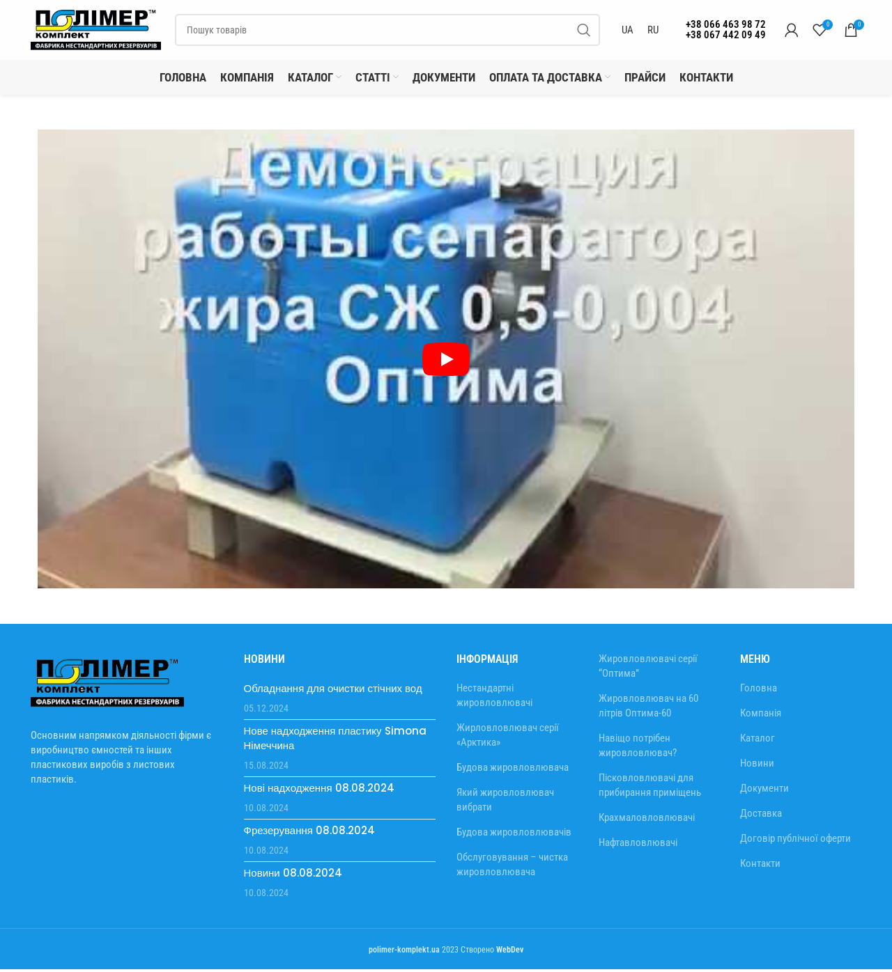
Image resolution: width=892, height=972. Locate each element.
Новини (757, 766)
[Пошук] (388, 31)
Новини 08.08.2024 (293, 875)
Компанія (760, 716)
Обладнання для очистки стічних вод (333, 691)
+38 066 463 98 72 (726, 25)
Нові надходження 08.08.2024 (319, 790)
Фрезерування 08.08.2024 (309, 833)
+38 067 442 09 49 (726, 36)
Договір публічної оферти (795, 841)
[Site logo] (97, 30)
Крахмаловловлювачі (647, 819)
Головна (758, 690)
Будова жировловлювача (512, 770)
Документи (764, 791)
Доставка (761, 816)
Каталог (757, 741)
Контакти (760, 866)
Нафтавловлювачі (638, 844)
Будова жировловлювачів (513, 835)
